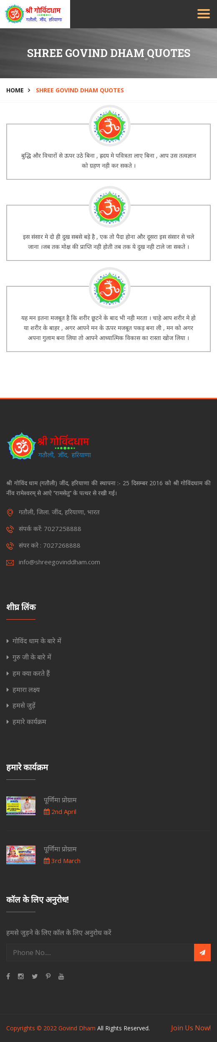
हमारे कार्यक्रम (29, 721)
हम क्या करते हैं (31, 673)
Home (15, 90)
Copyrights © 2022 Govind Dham (51, 1028)
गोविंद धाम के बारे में (37, 640)
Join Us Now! (191, 1027)
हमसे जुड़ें (24, 705)
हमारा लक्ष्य (26, 689)
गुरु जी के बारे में (32, 657)
